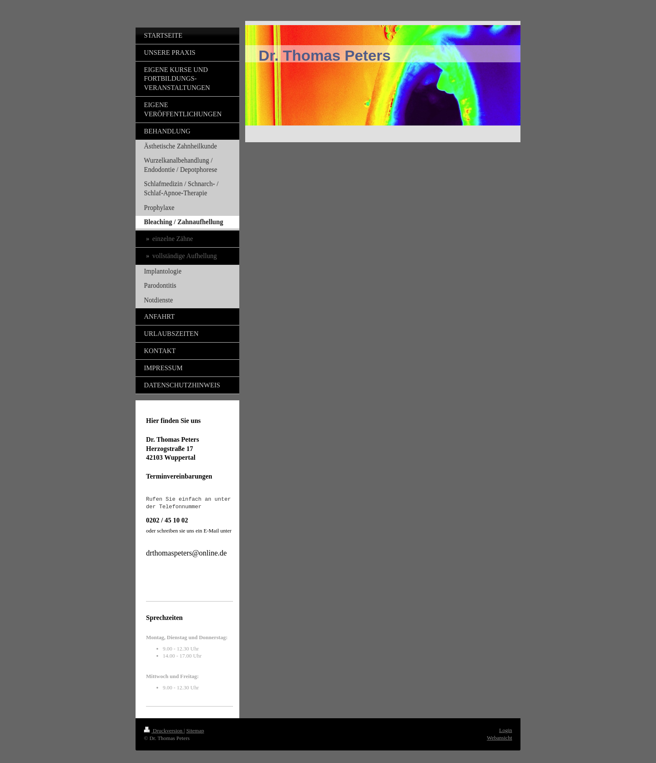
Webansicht (499, 738)
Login (505, 730)
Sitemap (195, 730)
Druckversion (164, 730)
